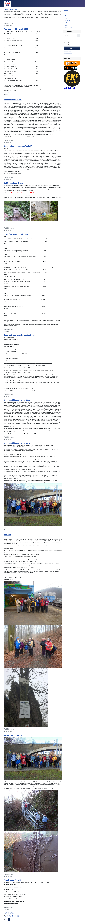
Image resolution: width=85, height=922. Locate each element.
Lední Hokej (67, 15)
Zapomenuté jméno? (68, 53)
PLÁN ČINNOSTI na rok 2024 (16, 234)
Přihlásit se (72, 48)
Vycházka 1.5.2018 (9, 912)
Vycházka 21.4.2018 (9, 913)
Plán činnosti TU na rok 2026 (16, 29)
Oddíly (65, 14)
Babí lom (7, 535)
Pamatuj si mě (68, 42)
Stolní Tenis (67, 18)
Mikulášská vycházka (13, 735)
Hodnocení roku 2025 (13, 100)
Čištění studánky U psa (13, 183)
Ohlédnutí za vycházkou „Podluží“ (18, 146)
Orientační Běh (67, 17)
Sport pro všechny (68, 20)
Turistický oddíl (10, 9)
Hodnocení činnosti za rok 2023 (17, 400)
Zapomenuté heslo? (68, 51)
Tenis (65, 23)
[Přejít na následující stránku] (13, 919)
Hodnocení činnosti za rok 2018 (17, 443)
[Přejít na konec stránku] (15, 919)
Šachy (66, 22)
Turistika (66, 25)
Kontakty (65, 12)
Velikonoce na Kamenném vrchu (12, 916)
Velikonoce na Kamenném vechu (12, 915)
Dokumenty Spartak (68, 27)
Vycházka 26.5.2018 (12, 880)
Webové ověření (72, 45)
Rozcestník (66, 10)
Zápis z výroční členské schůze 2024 (19, 335)
